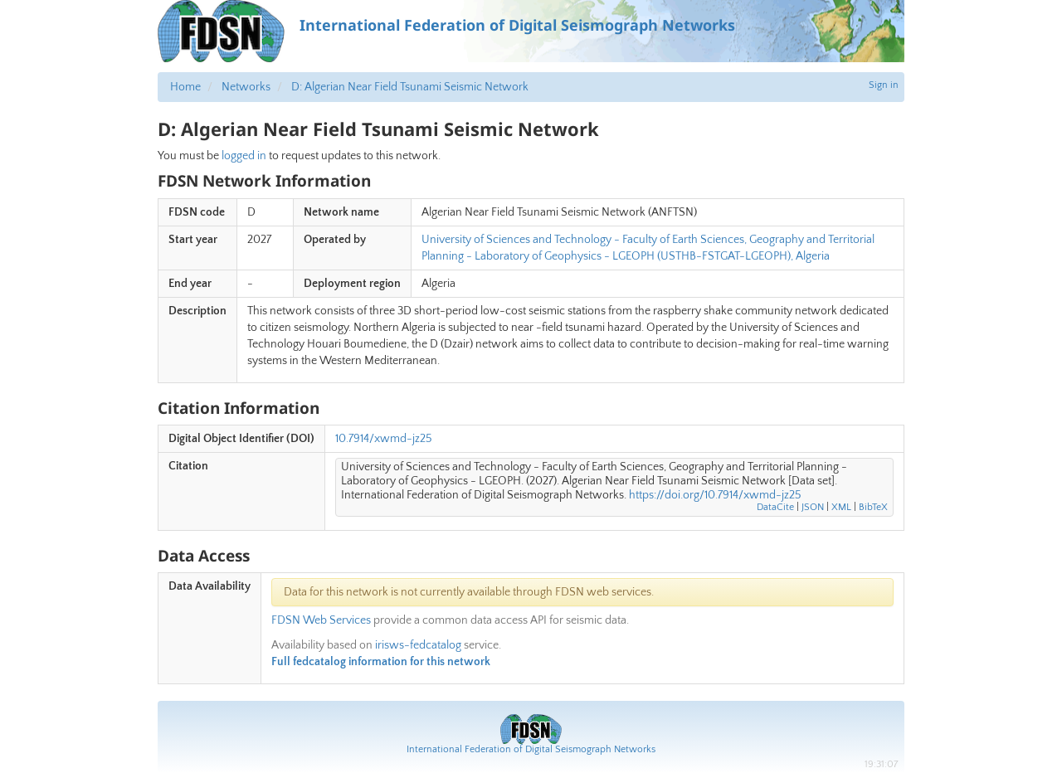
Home (185, 87)
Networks (246, 87)
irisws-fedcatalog (418, 645)
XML (841, 507)
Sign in (884, 85)
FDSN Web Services (321, 620)
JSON (812, 507)
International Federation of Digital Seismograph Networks (531, 749)
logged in (244, 156)
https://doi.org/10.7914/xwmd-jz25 (715, 495)
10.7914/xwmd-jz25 (383, 438)
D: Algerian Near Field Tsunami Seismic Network (410, 87)
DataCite (775, 507)
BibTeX (873, 507)
